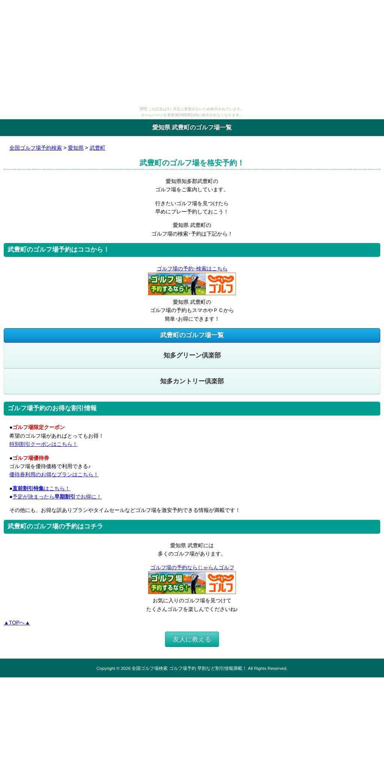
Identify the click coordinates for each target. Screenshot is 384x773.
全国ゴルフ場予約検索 (35, 148)
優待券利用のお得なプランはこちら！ (54, 474)
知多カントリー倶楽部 (192, 381)
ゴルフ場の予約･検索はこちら (192, 269)
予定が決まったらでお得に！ (57, 497)
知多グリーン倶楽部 (192, 355)
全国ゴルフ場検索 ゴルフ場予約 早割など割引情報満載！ (189, 668)
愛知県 (76, 148)
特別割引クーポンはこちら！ (43, 444)
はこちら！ (41, 488)
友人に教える (192, 639)
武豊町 (97, 148)
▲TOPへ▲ (17, 623)
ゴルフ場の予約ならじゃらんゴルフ (192, 567)
